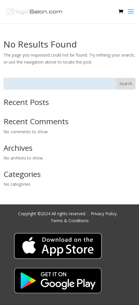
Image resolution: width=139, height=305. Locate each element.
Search (125, 83)
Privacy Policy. (105, 213)
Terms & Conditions (70, 220)
